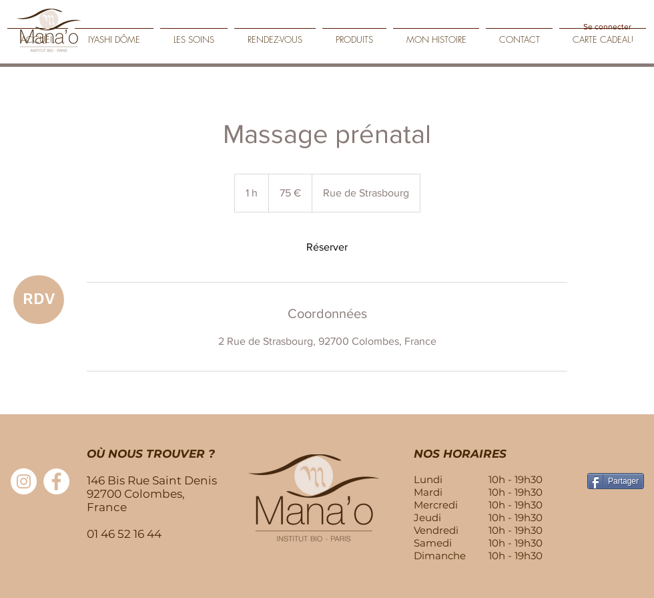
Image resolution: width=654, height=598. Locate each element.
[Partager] (615, 481)
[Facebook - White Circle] (56, 481)
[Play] (634, 48)
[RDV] (38, 299)
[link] (327, 247)
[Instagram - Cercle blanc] (24, 481)
